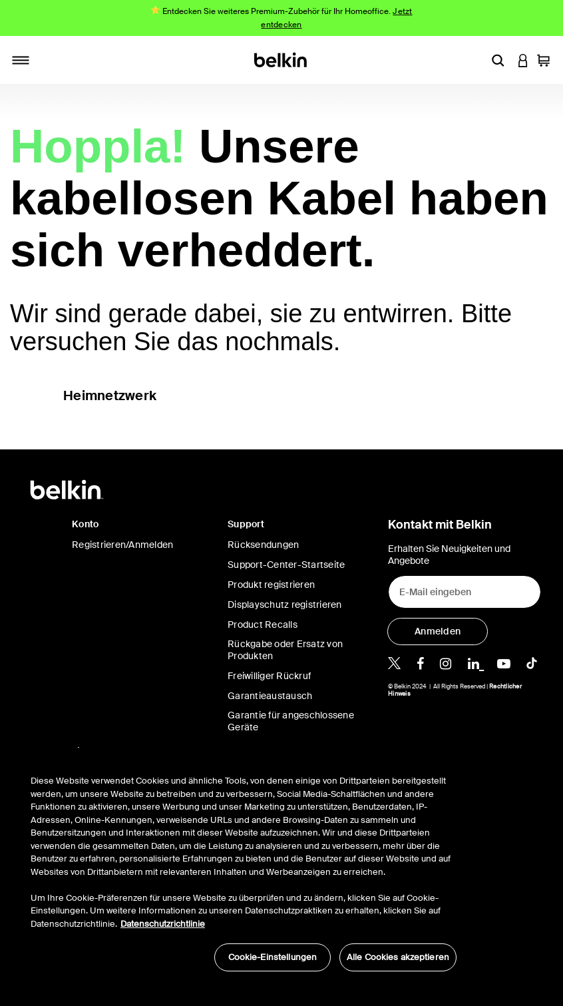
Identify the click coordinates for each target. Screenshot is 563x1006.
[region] (243, 866)
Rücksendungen (263, 545)
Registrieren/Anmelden (122, 545)
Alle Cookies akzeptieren (398, 957)
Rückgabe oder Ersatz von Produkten (285, 650)
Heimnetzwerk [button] (109, 395)
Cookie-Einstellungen (272, 957)
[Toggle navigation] (20, 60)
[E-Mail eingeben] (464, 592)
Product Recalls (262, 624)
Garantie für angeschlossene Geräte (291, 721)
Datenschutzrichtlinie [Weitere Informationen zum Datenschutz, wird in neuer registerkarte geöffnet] (162, 923)
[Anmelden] (437, 631)
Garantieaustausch (270, 696)
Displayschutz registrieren (285, 605)
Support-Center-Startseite (286, 565)
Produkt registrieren (271, 585)
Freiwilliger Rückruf (269, 676)
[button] (497, 60)
